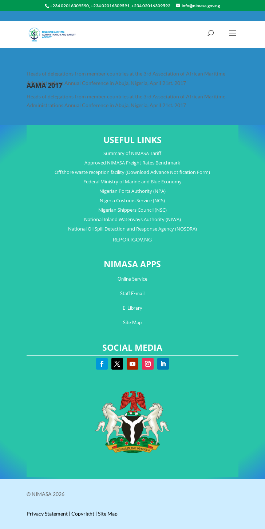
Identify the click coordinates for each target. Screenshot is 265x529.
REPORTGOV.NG (132, 239)
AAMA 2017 (44, 85)
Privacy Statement (47, 513)
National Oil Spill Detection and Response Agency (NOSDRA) (132, 228)
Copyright (82, 513)
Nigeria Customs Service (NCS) (132, 200)
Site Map (132, 322)
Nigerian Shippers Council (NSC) (132, 210)
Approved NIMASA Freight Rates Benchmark (132, 162)
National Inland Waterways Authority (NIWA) (132, 219)
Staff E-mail (132, 293)
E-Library (132, 308)
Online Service (132, 279)
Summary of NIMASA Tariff (132, 153)
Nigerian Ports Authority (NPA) (132, 191)
